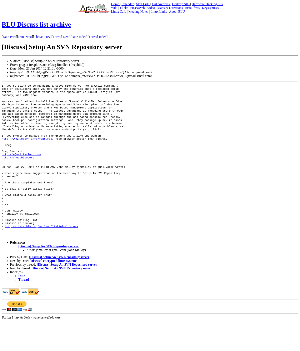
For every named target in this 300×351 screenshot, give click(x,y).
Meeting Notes (139, 11)
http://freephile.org (18, 172)
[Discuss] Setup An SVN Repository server (48, 276)
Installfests (192, 8)
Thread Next (61, 37)
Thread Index (97, 37)
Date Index (79, 37)
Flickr (124, 8)
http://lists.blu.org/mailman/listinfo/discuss (41, 255)
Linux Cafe (119, 11)
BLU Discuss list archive (36, 24)
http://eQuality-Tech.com (21, 169)
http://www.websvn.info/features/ (28, 150)
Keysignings (210, 8)
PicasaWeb (138, 8)
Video (151, 8)
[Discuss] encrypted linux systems (53, 290)
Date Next (25, 37)
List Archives (161, 4)
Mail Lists (143, 4)
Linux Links (159, 11)
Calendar (127, 4)
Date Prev (9, 37)
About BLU (177, 11)
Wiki (114, 8)
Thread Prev (42, 37)
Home (115, 4)
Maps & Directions (170, 8)
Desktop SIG (181, 4)
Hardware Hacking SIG (207, 4)
